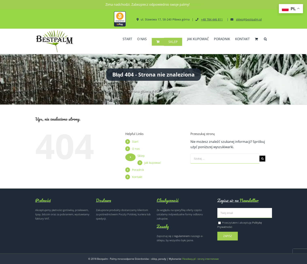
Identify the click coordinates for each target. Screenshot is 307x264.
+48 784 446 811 (212, 19)
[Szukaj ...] (224, 158)
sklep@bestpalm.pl (249, 19)
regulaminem (182, 236)
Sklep (141, 155)
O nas (136, 148)
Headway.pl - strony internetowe (200, 258)
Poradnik (138, 169)
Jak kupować (152, 162)
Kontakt (137, 177)
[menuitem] (127, 42)
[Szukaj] (265, 42)
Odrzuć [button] (196, 4)
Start (135, 141)
